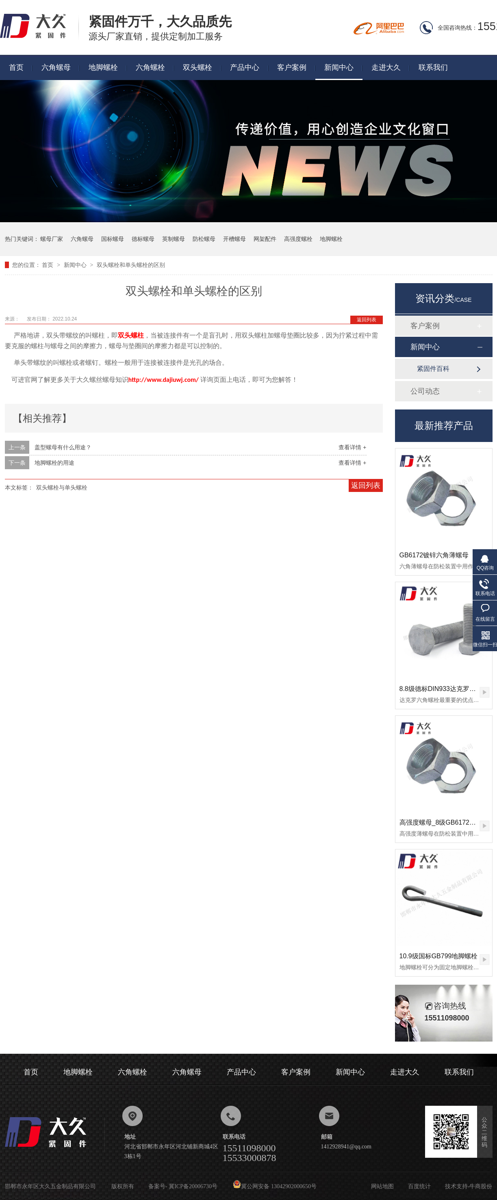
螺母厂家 (51, 239)
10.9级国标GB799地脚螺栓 (438, 956)
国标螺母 (112, 239)
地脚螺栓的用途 (54, 462)
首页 (16, 67)
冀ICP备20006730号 (193, 1186)
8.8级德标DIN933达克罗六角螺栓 (447, 688)
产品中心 (244, 67)
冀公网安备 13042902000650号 (275, 1186)
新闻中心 (339, 67)
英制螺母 (173, 239)
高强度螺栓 (298, 239)
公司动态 (425, 391)
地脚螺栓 (103, 67)
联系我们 (433, 67)
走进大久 (386, 67)
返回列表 (366, 320)
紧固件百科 (433, 368)
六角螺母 (56, 67)
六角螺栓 (150, 67)
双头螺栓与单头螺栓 (61, 487)
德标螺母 (143, 239)
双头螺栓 (197, 67)
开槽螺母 (234, 239)
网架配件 (265, 239)
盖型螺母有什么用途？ (63, 447)
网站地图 (382, 1186)
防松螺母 (204, 239)
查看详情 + (352, 447)
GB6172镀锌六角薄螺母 (434, 555)
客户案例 (291, 67)
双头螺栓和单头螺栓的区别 (131, 265)
